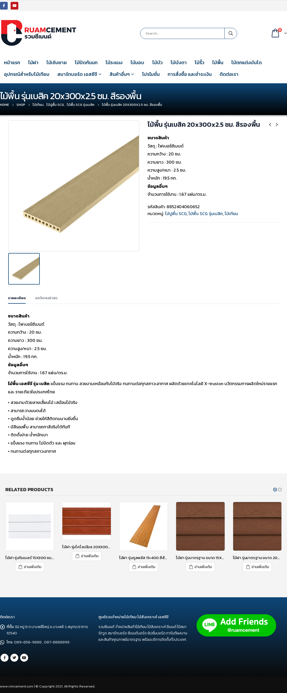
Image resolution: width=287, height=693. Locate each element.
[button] (275, 488)
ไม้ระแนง (114, 62)
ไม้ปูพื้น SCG (176, 213)
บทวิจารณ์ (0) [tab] (46, 296)
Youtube (24, 656)
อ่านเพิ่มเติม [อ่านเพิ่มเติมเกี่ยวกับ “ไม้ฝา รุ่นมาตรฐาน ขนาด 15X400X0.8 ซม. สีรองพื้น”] (203, 565)
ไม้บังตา (179, 62)
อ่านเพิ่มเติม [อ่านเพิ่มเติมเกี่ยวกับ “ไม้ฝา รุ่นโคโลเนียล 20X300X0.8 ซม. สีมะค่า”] (89, 554)
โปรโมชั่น (151, 74)
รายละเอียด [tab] (17, 296)
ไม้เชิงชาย (56, 62)
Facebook (4, 656)
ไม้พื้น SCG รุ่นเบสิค (206, 213)
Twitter (14, 656)
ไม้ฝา (33, 62)
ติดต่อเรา (229, 74)
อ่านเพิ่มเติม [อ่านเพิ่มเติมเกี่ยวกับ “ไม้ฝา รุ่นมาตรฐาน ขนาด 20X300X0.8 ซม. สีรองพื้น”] (260, 565)
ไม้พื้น (217, 62)
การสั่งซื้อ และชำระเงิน (190, 74)
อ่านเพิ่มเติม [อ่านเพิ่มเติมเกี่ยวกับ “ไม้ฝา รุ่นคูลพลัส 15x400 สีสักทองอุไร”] (146, 565)
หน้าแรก (12, 62)
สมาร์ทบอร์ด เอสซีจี (77, 74)
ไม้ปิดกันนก (86, 62)
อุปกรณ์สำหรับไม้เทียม (26, 74)
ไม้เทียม (231, 213)
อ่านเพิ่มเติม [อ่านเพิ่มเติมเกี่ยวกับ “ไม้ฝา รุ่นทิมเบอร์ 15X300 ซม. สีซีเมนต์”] (32, 565)
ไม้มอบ (137, 62)
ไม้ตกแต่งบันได (246, 62)
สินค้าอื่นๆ (120, 74)
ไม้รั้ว (199, 62)
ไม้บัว (157, 62)
